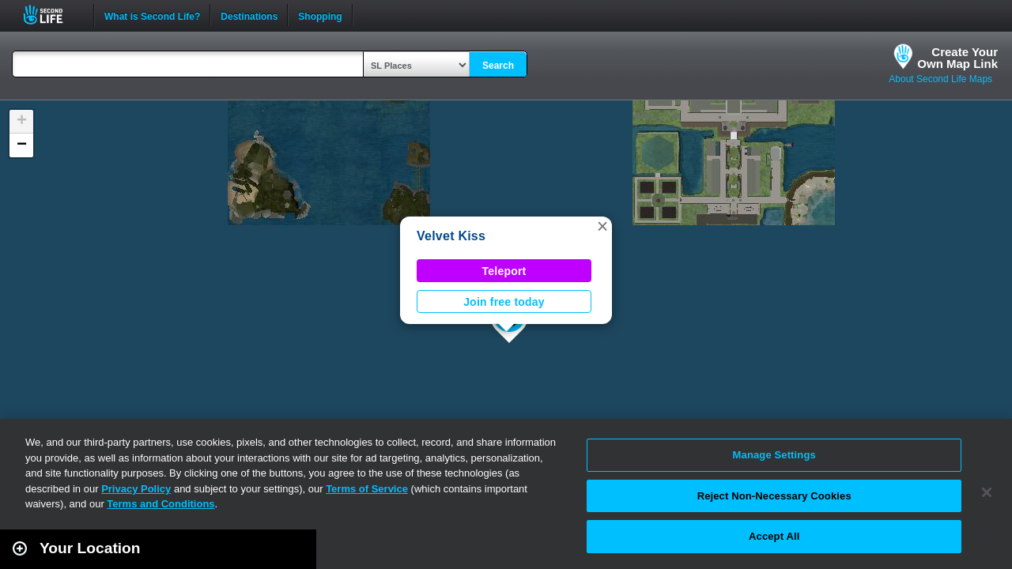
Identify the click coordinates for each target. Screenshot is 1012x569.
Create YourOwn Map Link (957, 57)
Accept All (774, 536)
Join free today (504, 302)
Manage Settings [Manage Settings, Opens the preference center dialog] (774, 455)
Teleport (504, 271)
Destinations (249, 15)
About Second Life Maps (940, 79)
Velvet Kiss (451, 236)
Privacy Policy (136, 489)
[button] (602, 226)
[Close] (986, 492)
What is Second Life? (152, 15)
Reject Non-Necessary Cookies (774, 496)
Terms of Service (367, 489)
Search (498, 65)
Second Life (51, 14)
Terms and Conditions (160, 504)
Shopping (320, 15)
